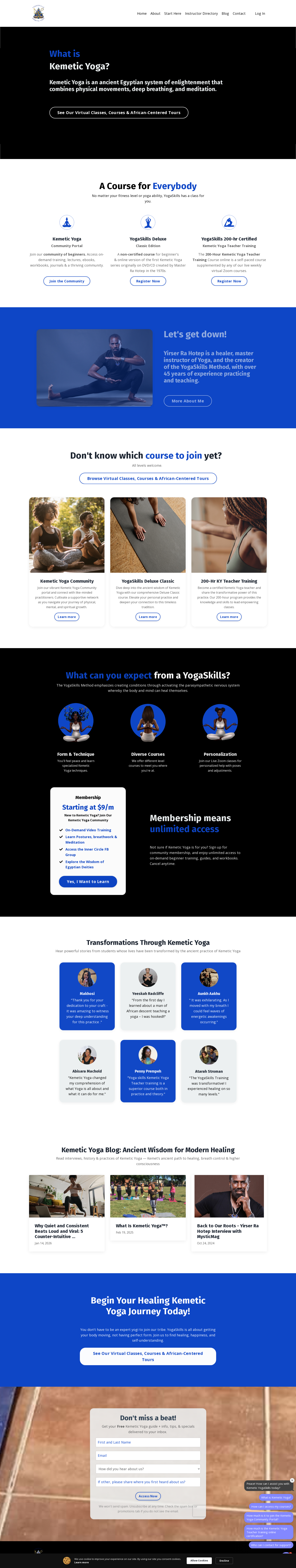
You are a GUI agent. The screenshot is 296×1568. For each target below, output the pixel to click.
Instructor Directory (201, 13)
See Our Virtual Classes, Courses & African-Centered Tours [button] (118, 112)
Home (142, 13)
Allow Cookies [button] (199, 1560)
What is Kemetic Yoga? (276, 1497)
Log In (260, 13)
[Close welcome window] (292, 1480)
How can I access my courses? (271, 1506)
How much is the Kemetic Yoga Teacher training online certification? (267, 1532)
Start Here (172, 13)
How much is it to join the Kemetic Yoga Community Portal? (269, 1517)
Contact (239, 13)
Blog (225, 13)
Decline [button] (224, 1560)
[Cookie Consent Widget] (148, 1560)
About (155, 13)
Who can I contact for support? (271, 1545)
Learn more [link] (81, 1562)
